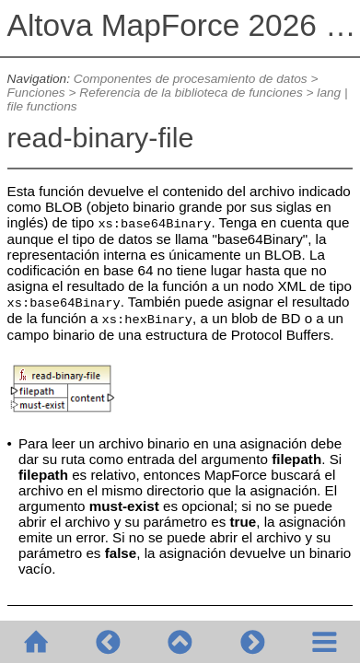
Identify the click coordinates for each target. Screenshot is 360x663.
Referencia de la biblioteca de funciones (190, 92)
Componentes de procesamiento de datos (191, 79)
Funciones (36, 92)
